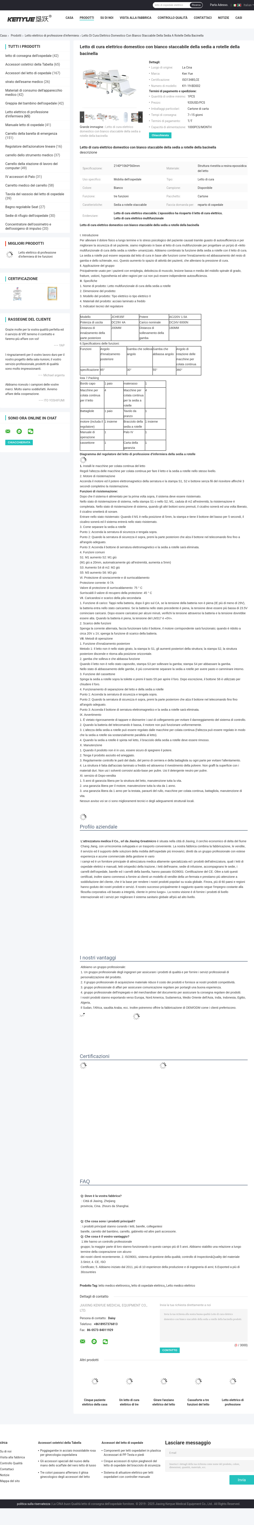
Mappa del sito (10, 1481)
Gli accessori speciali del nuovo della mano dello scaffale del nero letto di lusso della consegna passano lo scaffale (68, 1463)
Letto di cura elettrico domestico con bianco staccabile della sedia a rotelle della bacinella (110, 131)
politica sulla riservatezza (33, 1504)
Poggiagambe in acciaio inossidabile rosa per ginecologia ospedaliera (68, 1452)
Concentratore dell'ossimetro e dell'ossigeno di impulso (28, 226)
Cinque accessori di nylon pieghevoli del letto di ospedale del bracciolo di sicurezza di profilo (132, 1463)
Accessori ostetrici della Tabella (29, 64)
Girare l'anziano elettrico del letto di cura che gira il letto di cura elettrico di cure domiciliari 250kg (163, 1402)
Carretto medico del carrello (26, 185)
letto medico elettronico (114, 1285)
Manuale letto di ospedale (24, 125)
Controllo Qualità (173, 17)
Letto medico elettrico (180, 1285)
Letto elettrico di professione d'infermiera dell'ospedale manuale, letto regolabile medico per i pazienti (232, 1402)
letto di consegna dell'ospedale (28, 56)
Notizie (223, 17)
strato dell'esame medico (24, 82)
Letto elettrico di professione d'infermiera (52, 35)
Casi (238, 17)
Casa (69, 17)
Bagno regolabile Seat (21, 207)
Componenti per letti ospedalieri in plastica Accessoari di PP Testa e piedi (132, 1452)
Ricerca (196, 5)
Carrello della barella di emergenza (31, 134)
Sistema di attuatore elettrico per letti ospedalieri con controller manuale (128, 1474)
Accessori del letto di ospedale (28, 73)
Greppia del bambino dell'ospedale (31, 103)
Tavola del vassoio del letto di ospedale (34, 194)
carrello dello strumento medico (29, 155)
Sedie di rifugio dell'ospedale (26, 216)
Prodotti (87, 17)
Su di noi (106, 17)
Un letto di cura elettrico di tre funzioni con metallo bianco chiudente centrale (129, 1402)
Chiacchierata (160, 135)
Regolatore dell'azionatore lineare (30, 146)
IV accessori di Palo (20, 177)
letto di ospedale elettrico (148, 1285)
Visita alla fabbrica (135, 17)
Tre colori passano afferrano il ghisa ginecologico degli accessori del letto (65, 1474)
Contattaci (203, 17)
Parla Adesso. (219, 5)
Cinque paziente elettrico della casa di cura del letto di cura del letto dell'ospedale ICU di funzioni (94, 1402)
